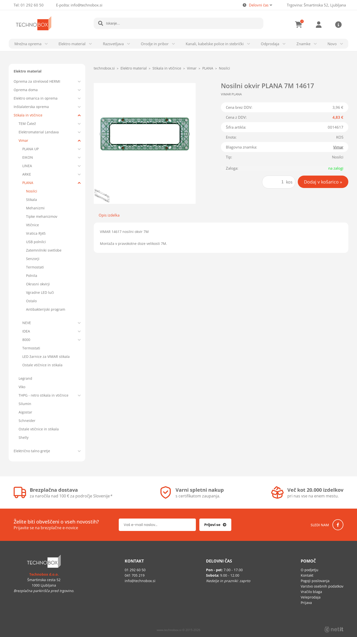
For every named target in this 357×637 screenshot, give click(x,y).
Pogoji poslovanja (315, 580)
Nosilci (31, 191)
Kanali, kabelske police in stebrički (215, 43)
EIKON (27, 157)
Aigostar (25, 412)
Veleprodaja (311, 597)
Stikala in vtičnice (28, 115)
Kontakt (307, 575)
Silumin (25, 403)
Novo (332, 43)
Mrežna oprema (27, 43)
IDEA (26, 331)
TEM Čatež (27, 123)
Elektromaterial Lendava (39, 132)
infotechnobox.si (86, 4)
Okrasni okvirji (38, 284)
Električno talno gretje (32, 451)
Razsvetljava (113, 43)
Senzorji (32, 258)
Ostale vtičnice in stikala (42, 365)
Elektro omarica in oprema (36, 98)
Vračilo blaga (311, 591)
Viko (22, 386)
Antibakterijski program (45, 309)
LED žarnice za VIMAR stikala (46, 356)
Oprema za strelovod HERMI (37, 81)
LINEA (27, 165)
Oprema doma (26, 89)
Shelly (24, 437)
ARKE (26, 174)
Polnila (31, 275)
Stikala (31, 199)
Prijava (319, 25)
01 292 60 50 (32, 4)
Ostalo (31, 301)
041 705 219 (135, 575)
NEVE (26, 322)
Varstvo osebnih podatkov (322, 586)
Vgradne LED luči (40, 292)
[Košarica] (299, 25)
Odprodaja (270, 43)
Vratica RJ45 (36, 233)
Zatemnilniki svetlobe (43, 250)
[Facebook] (337, 524)
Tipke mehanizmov (41, 216)
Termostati (35, 267)
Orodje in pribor (155, 43)
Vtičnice (32, 225)
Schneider (27, 420)
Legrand (25, 378)
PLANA (27, 182)
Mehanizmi (35, 208)
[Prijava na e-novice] (215, 525)
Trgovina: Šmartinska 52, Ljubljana (316, 4)
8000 (26, 339)
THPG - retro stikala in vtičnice (43, 395)
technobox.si (104, 68)
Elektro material (72, 43)
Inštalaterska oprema (31, 106)
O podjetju (309, 569)
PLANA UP (30, 149)
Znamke (303, 43)
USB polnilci (36, 241)
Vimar (23, 140)
